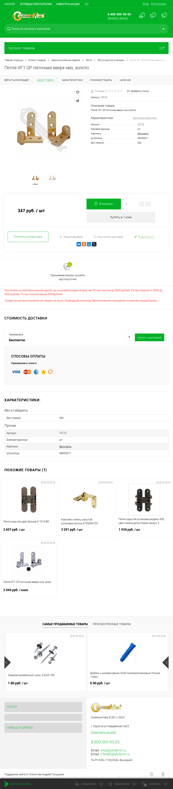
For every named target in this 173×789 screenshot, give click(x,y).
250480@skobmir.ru (115, 753)
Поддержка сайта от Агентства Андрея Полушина (34, 773)
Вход (146, 3)
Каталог (9, 4)
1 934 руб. (144, 531)
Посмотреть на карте (103, 731)
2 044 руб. (28, 591)
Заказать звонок (118, 18)
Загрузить (142, 133)
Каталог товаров (86, 48)
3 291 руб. (86, 531)
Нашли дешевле (71, 237)
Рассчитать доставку (108, 237)
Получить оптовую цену (28, 237)
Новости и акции (68, 4)
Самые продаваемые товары (65, 623)
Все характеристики (145, 117)
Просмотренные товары (112, 623)
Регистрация (158, 3)
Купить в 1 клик (121, 218)
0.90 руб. (72, 682)
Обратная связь (17, 784)
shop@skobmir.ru (113, 749)
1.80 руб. (18, 682)
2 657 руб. (28, 531)
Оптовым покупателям (36, 4)
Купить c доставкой (149, 338)
